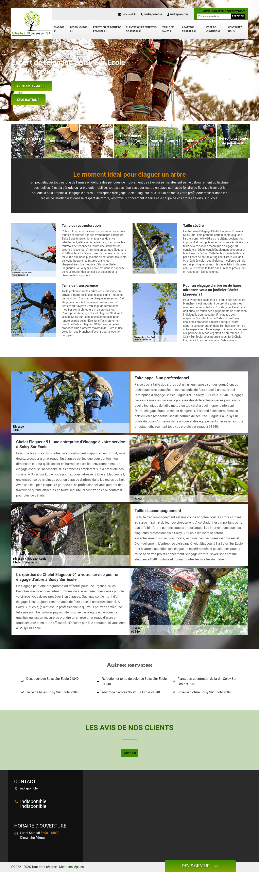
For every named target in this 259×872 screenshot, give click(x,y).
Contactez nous (235, 29)
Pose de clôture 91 (213, 29)
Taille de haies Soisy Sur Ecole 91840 (53, 692)
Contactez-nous (31, 86)
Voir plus (129, 753)
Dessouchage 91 (78, 29)
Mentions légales (71, 867)
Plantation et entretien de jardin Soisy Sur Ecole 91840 (207, 681)
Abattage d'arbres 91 (189, 29)
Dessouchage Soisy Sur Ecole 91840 (52, 679)
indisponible (127, 14)
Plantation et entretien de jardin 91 (141, 29)
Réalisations (28, 100)
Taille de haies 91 (168, 29)
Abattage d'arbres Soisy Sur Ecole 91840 (131, 692)
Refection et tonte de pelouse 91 (107, 29)
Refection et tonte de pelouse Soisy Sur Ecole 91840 (134, 681)
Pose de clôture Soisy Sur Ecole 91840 (204, 692)
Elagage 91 (59, 29)
